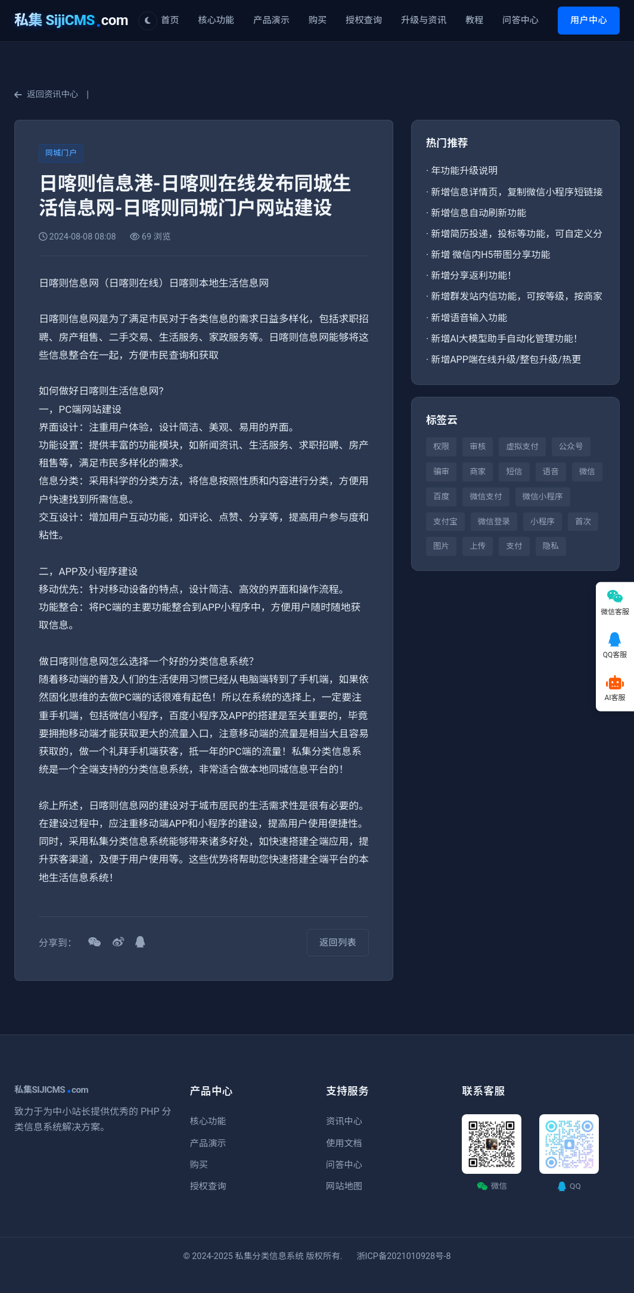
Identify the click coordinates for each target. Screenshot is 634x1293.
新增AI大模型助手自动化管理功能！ (507, 338)
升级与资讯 (423, 20)
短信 (514, 471)
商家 (478, 471)
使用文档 (344, 1143)
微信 (587, 471)
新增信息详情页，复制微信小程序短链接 (516, 192)
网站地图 (344, 1186)
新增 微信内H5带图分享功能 (490, 254)
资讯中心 (344, 1121)
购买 (318, 20)
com (71, 20)
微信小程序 (543, 496)
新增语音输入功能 (469, 318)
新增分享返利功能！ (474, 275)
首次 (583, 521)
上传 (478, 546)
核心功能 (216, 20)
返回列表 (337, 942)
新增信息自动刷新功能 (478, 213)
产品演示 (271, 20)
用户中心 (588, 20)
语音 (551, 471)
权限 (441, 446)
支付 (514, 546)
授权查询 (364, 20)
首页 (170, 20)
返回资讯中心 (46, 94)
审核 (478, 446)
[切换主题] (147, 20)
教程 (474, 20)
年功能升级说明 (464, 170)
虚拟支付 (522, 446)
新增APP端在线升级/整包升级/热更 (506, 359)
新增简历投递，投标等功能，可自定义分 (516, 234)
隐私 (551, 546)
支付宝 (445, 521)
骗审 (441, 471)
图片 (441, 546)
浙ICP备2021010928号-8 (403, 1256)
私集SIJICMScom (51, 1090)
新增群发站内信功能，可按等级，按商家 (516, 296)
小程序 (542, 521)
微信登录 (494, 521)
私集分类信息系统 (269, 1256)
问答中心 (520, 20)
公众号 (571, 446)
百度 (441, 496)
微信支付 (486, 496)
